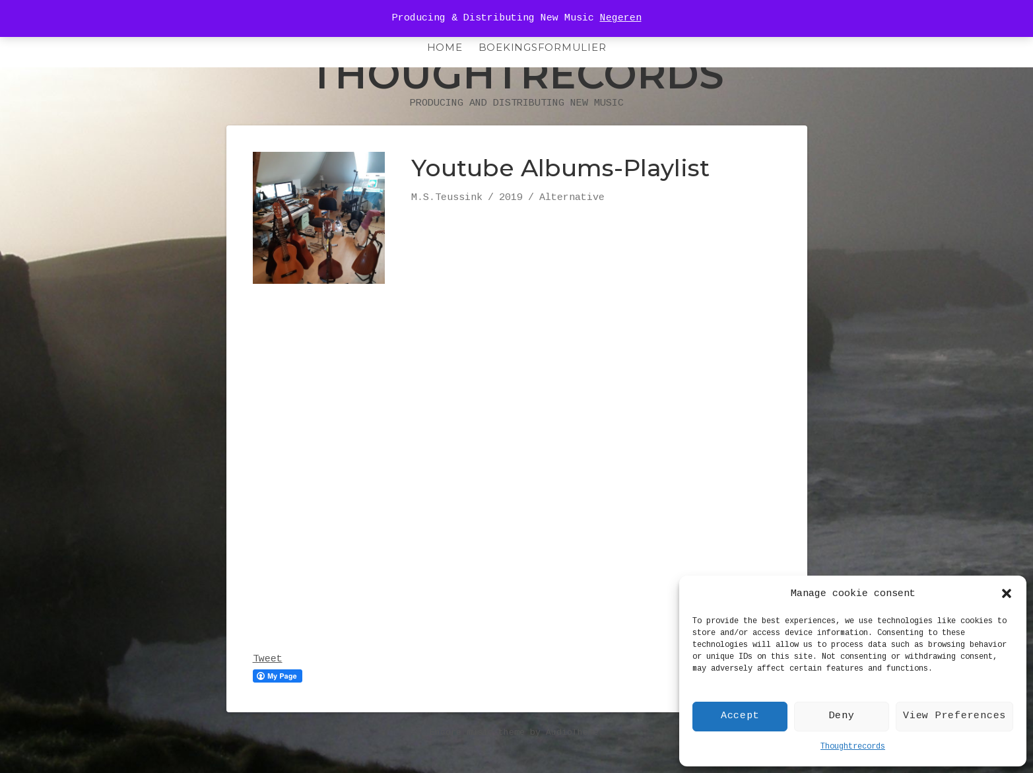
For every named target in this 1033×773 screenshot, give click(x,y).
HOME (445, 47)
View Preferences (954, 716)
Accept (740, 716)
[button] (1006, 593)
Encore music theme (477, 759)
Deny (842, 716)
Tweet (268, 686)
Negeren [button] (621, 18)
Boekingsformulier (543, 47)
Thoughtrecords (852, 746)
